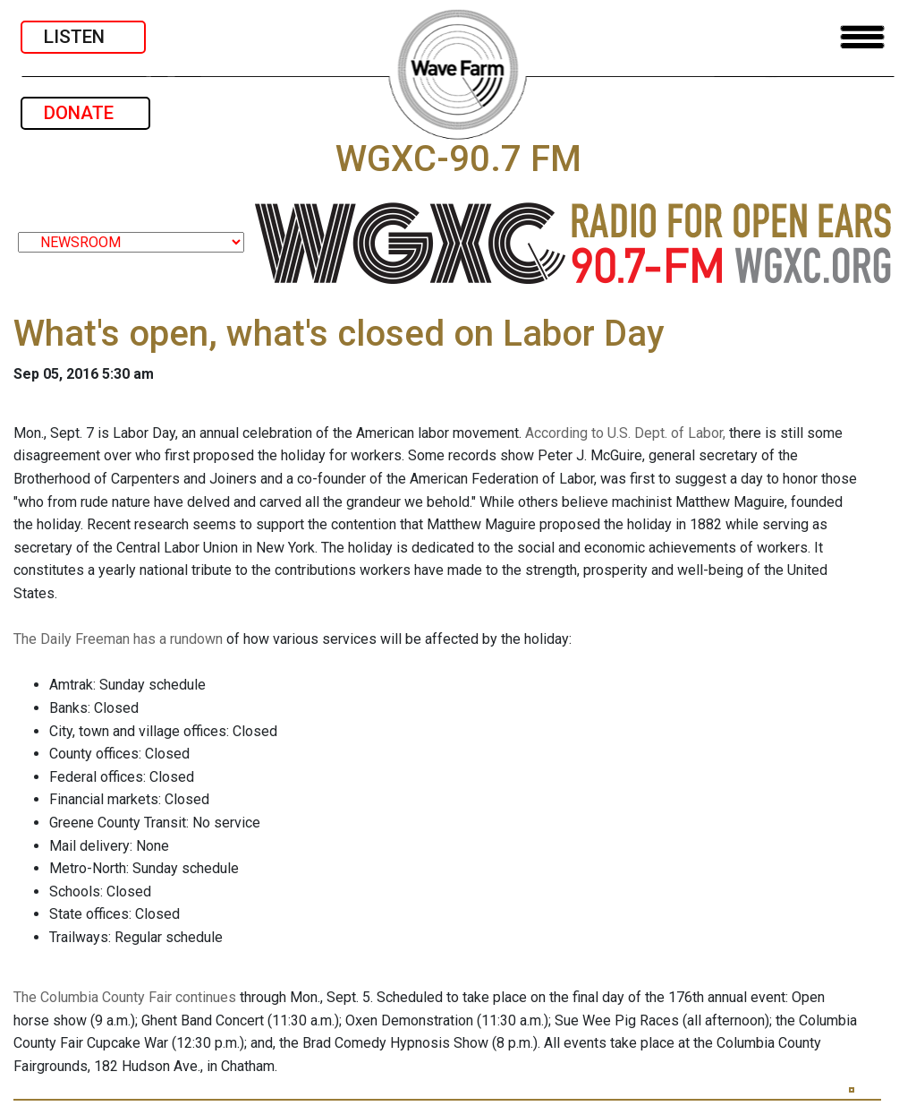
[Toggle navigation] (862, 37)
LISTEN (83, 36)
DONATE (85, 113)
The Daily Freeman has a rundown (118, 638)
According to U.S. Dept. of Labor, (625, 433)
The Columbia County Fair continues (124, 997)
